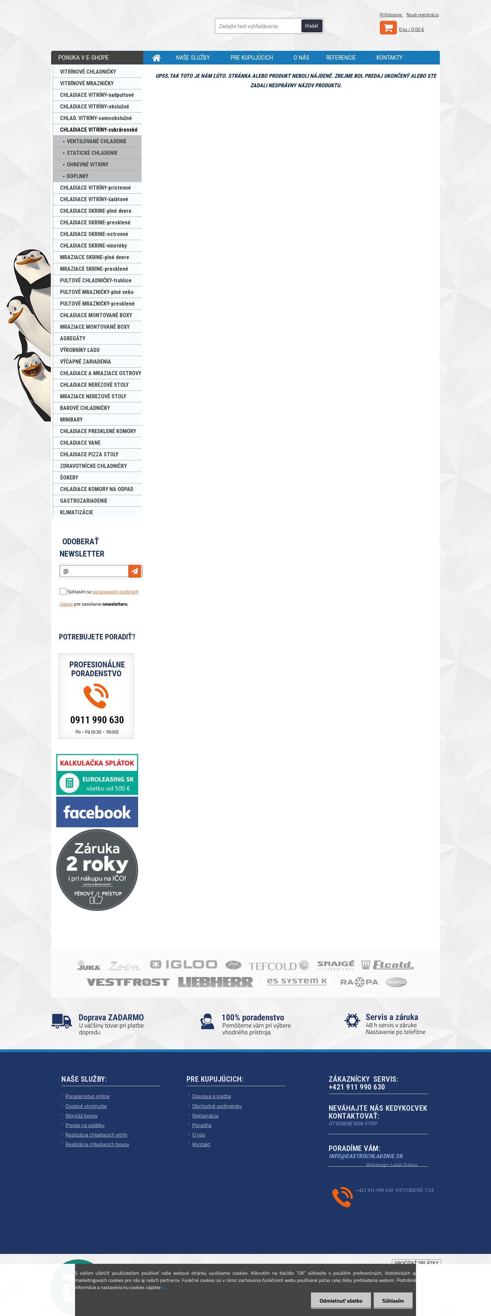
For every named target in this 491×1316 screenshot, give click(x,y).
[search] (315, 26)
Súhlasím (393, 1301)
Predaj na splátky (85, 1125)
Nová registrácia (422, 14)
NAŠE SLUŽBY (193, 57)
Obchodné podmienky (217, 1106)
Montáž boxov (81, 1115)
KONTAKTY (389, 57)
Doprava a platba (211, 1096)
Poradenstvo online (87, 1096)
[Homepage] (154, 57)
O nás (198, 1135)
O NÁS (301, 57)
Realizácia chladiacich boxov (97, 1144)
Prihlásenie (391, 14)
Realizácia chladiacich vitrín (96, 1135)
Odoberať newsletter (82, 548)
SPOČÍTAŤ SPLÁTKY (416, 1263)
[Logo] (105, 24)
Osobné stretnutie (86, 1106)
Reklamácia (205, 1115)
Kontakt (201, 1144)
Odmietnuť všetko (340, 1301)
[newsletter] (135, 571)
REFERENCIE (341, 57)
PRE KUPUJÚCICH (251, 57)
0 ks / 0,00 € (411, 29)
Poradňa (202, 1125)
